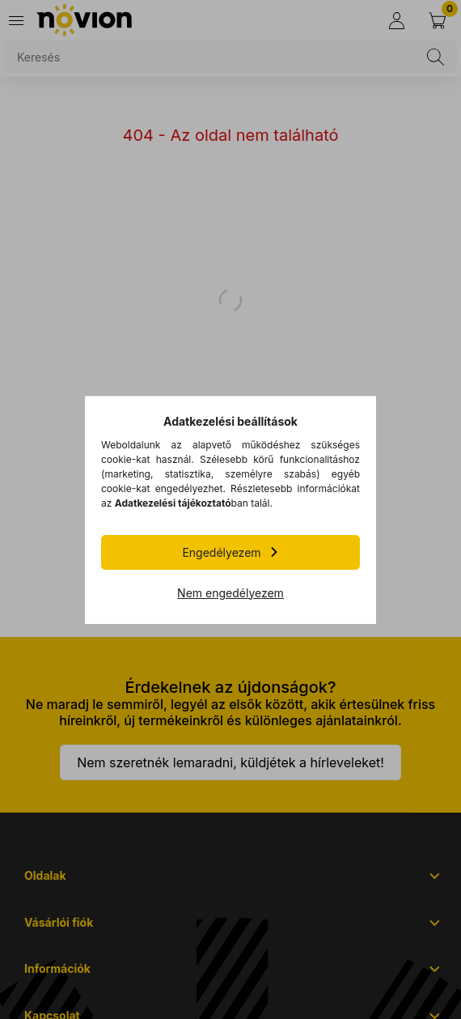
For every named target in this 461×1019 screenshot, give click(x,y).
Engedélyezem (221, 552)
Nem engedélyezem (230, 593)
